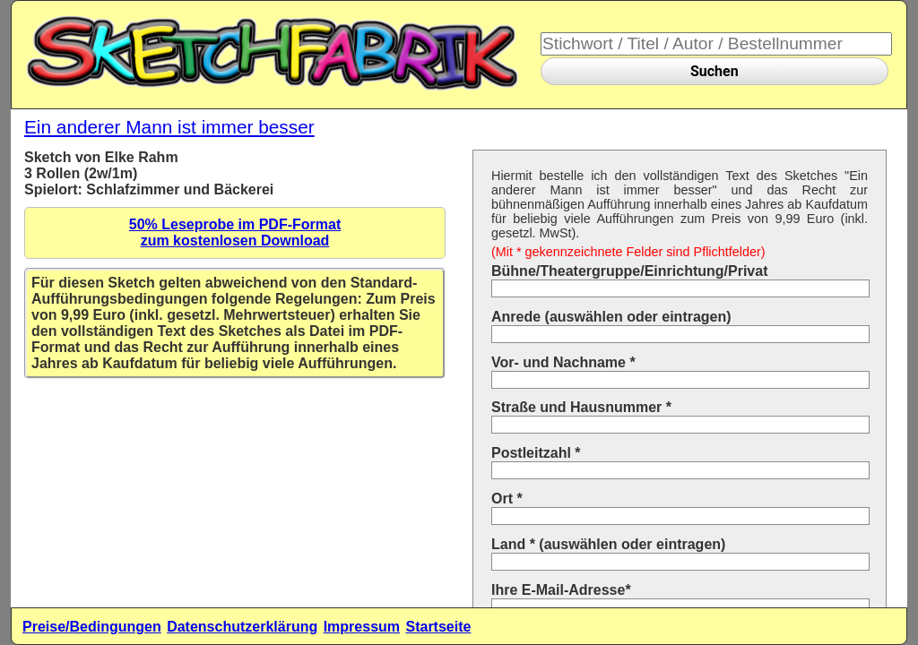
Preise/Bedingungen (91, 626)
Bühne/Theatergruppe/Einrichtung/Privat (629, 271)
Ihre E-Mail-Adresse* (561, 590)
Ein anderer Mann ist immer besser (169, 126)
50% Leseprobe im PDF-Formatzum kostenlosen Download (235, 232)
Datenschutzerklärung (242, 626)
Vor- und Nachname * (563, 362)
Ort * (507, 498)
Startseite (438, 626)
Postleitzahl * (536, 452)
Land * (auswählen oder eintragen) (608, 544)
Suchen (714, 71)
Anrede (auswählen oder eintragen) (611, 316)
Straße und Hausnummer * (581, 407)
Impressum (362, 626)
